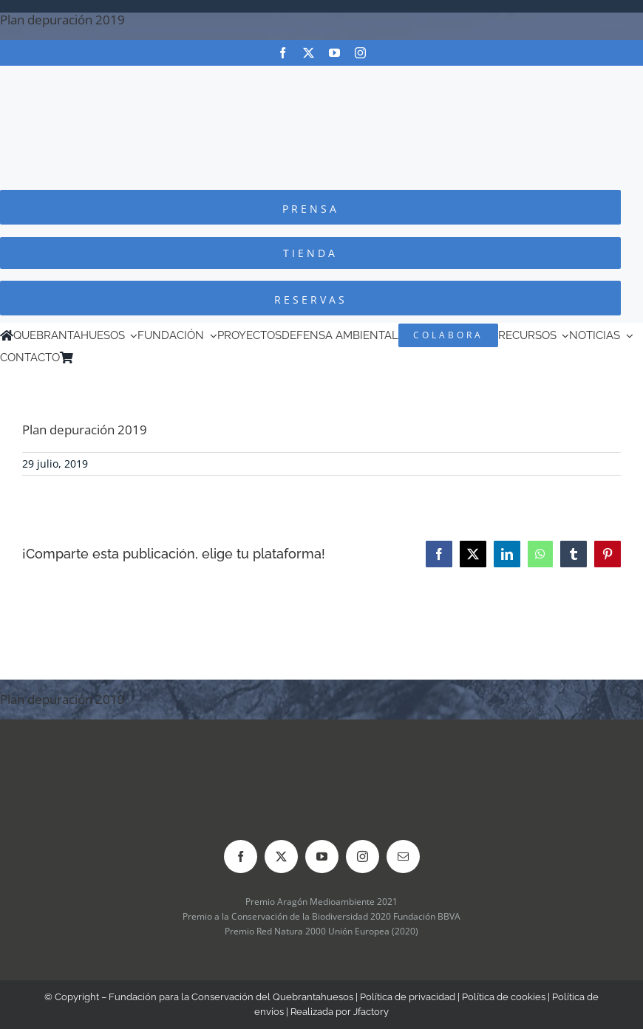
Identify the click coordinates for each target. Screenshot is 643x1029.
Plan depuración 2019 (62, 19)
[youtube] (334, 52)
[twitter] (308, 52)
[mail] (403, 856)
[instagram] (360, 52)
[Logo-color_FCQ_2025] (321, 79)
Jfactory (371, 1011)
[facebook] (282, 52)
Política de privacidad (407, 996)
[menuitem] (100, 357)
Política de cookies (503, 996)
